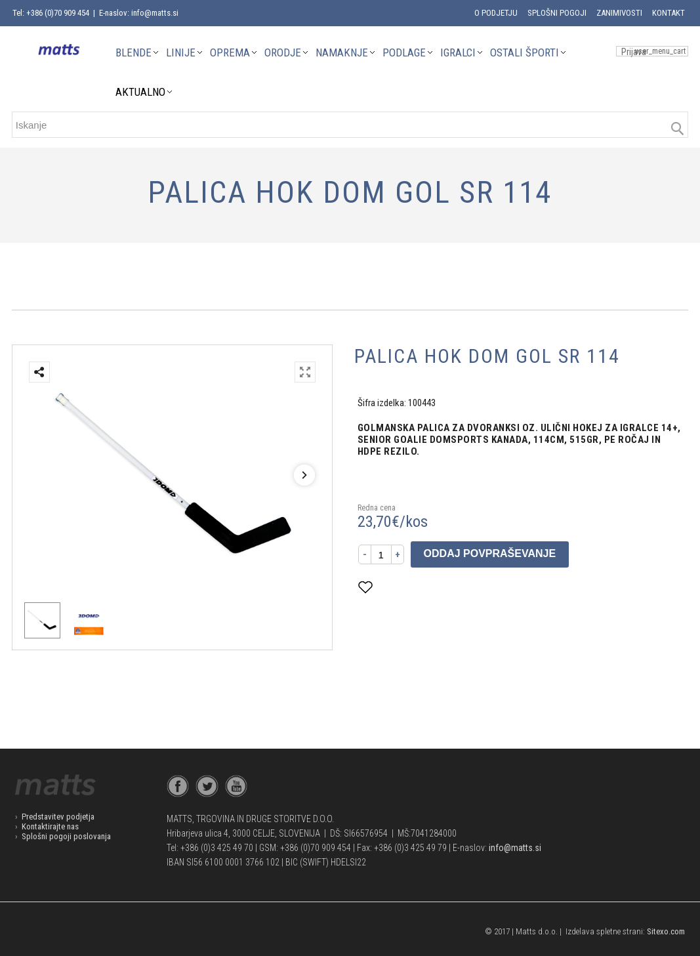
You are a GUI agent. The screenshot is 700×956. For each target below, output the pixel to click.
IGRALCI (458, 52)
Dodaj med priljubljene (430, 586)
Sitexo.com (666, 931)
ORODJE (282, 52)
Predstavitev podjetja (58, 816)
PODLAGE (404, 52)
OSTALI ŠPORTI (524, 52)
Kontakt (668, 13)
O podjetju (496, 13)
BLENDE (133, 52)
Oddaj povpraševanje (490, 553)
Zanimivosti (619, 13)
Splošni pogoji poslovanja (66, 836)
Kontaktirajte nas (50, 826)
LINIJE (181, 52)
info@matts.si (515, 847)
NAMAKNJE (342, 52)
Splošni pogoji (557, 13)
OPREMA (230, 52)
